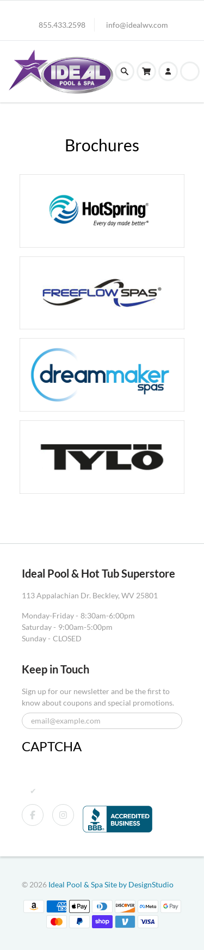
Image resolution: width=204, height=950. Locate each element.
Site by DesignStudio (139, 884)
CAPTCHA (52, 746)
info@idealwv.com (137, 24)
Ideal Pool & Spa (76, 884)
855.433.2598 (62, 24)
